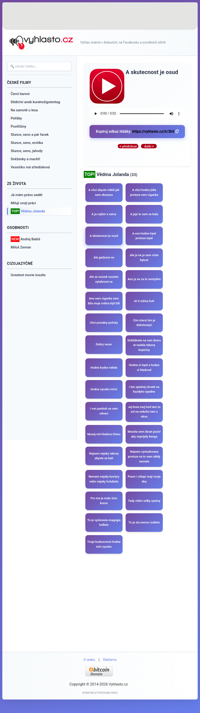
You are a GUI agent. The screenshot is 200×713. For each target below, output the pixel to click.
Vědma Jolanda (28, 211)
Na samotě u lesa (24, 110)
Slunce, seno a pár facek (30, 134)
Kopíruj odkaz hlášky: (137, 131)
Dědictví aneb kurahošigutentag (35, 102)
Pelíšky (16, 118)
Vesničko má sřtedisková (30, 167)
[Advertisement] (100, 16)
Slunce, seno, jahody (27, 151)
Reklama (110, 671)
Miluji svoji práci (23, 203)
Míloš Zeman (21, 247)
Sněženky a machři (25, 159)
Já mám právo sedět (26, 195)
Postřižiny (18, 126)
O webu (89, 671)
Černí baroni (20, 94)
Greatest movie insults (28, 275)
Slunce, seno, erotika (27, 143)
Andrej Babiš (25, 239)
